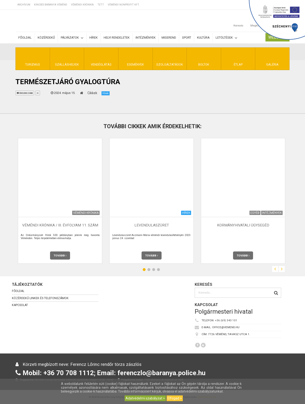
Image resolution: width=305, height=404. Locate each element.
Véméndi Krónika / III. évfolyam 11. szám (60, 225)
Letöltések (226, 38)
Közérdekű (46, 37)
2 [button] (148, 269)
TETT (100, 4)
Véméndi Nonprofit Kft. (124, 4)
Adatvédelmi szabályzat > (145, 398)
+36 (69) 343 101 (226, 320)
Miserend (169, 37)
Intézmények (146, 37)
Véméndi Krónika (82, 4)
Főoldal (25, 37)
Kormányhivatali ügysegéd (243, 225)
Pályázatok (72, 38)
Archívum (23, 4)
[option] (60, 201)
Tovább (60, 255)
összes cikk (25, 93)
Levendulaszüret (151, 225)
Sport (186, 37)
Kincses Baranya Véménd (50, 4)
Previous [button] (275, 269)
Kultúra (203, 37)
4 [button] (158, 269)
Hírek (93, 37)
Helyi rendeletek (117, 37)
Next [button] (282, 269)
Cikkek (92, 93)
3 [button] (153, 269)
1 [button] (144, 269)
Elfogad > (175, 398)
